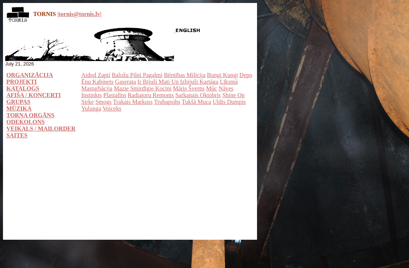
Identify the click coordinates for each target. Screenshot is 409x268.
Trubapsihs (167, 102)
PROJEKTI (21, 82)
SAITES (17, 135)
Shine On (233, 95)
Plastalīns (114, 95)
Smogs (103, 102)
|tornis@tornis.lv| (79, 14)
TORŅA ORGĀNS (30, 115)
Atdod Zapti (95, 75)
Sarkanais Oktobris (198, 95)
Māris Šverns (188, 88)
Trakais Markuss (133, 102)
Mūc (211, 88)
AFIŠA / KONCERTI (33, 95)
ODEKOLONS (25, 122)
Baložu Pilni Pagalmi (137, 75)
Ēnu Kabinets (97, 82)
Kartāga (208, 82)
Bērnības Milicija (185, 75)
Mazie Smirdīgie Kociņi (143, 88)
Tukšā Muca (196, 102)
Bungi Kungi (222, 75)
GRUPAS (18, 102)
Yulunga (91, 108)
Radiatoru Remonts (151, 95)
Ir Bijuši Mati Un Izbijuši (168, 82)
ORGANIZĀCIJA (29, 75)
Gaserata (125, 82)
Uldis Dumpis (229, 102)
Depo (246, 75)
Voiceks (111, 108)
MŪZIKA (19, 108)
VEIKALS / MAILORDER (41, 128)
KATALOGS (22, 88)
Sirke (87, 102)
